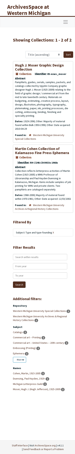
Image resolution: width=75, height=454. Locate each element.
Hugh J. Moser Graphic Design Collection (39, 67)
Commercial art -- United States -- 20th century (39, 342)
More (20, 359)
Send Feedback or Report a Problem (43, 449)
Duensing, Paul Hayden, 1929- (29, 378)
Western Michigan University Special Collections (39, 311)
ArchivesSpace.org (45, 445)
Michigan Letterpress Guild (28, 384)
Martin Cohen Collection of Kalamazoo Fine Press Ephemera (42, 150)
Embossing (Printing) (24, 348)
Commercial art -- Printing (27, 337)
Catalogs (18, 332)
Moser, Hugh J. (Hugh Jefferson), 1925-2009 (37, 389)
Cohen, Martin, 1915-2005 (27, 373)
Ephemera (19, 353)
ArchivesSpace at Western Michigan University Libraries (31, 13)
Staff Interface (20, 445)
